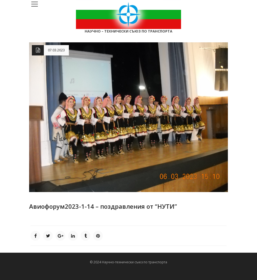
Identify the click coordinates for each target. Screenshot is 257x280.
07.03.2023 (56, 50)
